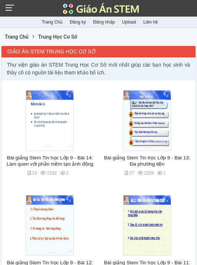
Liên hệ (150, 22)
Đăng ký (78, 22)
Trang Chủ (52, 22)
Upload (129, 22)
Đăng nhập (104, 22)
